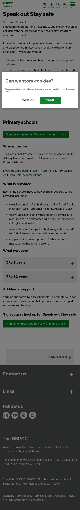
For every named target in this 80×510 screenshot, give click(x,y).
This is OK (50, 100)
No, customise (28, 100)
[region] (40, 90)
